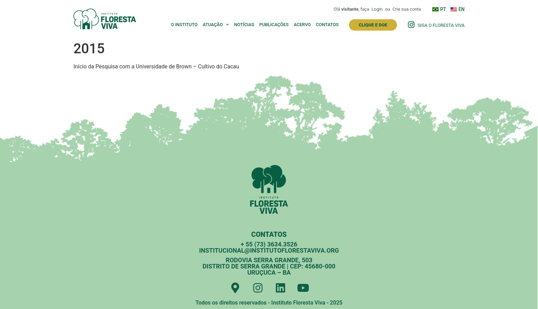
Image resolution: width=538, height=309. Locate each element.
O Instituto (184, 24)
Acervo (302, 24)
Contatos (327, 24)
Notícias (244, 24)
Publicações (274, 24)
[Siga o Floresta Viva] (411, 25)
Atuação (216, 25)
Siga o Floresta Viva (441, 25)
